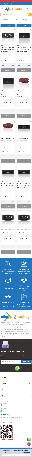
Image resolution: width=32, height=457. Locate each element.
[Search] (16, 14)
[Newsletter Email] (16, 362)
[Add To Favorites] (14, 30)
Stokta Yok (8, 70)
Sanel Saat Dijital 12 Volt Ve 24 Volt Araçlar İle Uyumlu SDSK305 (8, 94)
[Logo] (13, 9)
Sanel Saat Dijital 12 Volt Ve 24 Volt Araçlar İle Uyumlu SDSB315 (8, 185)
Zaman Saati (24, 19)
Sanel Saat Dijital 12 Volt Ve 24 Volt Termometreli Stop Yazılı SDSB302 (24, 185)
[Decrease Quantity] (3, 65)
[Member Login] (27, 9)
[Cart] (30, 9)
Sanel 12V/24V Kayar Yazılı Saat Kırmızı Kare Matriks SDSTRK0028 (7, 49)
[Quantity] (8, 65)
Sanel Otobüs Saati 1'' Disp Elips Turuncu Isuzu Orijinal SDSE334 (8, 140)
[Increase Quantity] (13, 65)
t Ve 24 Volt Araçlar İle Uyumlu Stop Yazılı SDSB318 (22, 140)
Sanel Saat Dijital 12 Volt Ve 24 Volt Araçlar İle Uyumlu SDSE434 (24, 94)
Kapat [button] (16, 455)
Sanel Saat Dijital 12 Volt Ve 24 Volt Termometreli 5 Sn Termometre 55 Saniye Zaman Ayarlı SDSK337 (24, 50)
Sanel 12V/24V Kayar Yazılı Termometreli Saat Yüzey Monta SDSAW (7, 231)
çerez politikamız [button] (26, 452)
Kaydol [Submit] (26, 362)
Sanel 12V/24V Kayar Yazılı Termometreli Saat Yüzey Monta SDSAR (23, 231)
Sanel (2, 45)
